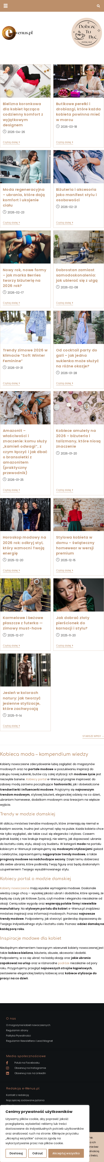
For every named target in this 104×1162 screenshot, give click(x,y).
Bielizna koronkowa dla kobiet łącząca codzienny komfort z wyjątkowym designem (23, 114)
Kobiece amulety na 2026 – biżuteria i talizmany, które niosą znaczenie (78, 438)
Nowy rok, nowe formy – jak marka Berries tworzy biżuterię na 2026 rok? (25, 277)
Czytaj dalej (11, 142)
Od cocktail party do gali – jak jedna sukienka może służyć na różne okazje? (77, 358)
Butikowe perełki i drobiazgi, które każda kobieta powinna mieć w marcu (78, 111)
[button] (5, 6)
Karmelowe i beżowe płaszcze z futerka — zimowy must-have (23, 623)
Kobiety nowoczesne (14, 888)
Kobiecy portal (36, 779)
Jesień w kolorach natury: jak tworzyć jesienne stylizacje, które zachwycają (22, 700)
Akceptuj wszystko (66, 1153)
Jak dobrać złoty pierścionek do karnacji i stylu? (73, 623)
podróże (63, 963)
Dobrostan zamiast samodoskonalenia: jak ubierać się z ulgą (77, 275)
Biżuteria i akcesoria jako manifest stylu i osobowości (76, 194)
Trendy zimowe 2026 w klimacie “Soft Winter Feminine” (25, 355)
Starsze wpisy (93, 736)
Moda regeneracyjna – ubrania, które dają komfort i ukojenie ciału (24, 197)
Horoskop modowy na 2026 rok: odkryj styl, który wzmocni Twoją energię (24, 545)
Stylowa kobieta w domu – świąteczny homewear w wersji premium (75, 545)
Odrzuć (37, 1153)
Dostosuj (16, 1153)
